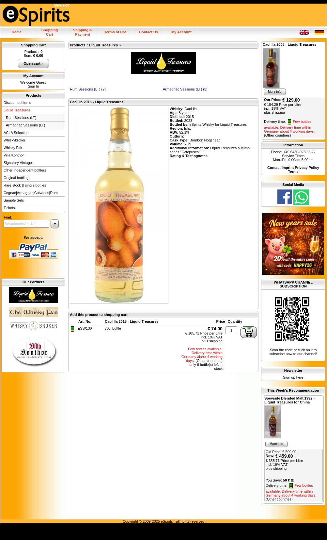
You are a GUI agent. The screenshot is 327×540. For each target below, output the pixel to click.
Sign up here (293, 377)
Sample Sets (14, 200)
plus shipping (212, 341)
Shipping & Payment (82, 32)
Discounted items (17, 103)
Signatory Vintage (18, 163)
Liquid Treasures (17, 110)
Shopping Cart (33, 45)
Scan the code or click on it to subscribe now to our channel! (293, 325)
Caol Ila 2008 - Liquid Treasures (289, 44)
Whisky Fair (13, 148)
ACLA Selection (16, 133)
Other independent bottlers (25, 170)
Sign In (33, 86)
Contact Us (148, 32)
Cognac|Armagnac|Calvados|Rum (31, 193)
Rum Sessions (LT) (21, 118)
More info (275, 91)
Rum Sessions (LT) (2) (88, 89)
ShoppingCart (49, 32)
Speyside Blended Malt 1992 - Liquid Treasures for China (289, 400)
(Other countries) (209, 361)
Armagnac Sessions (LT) (25, 125)
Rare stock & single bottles (25, 185)
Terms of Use (115, 32)
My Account (181, 32)
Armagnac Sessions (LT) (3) (185, 89)
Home (17, 32)
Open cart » (33, 63)
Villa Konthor (14, 155)
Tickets (9, 208)
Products (33, 95)
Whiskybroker (14, 140)
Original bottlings (17, 178)
